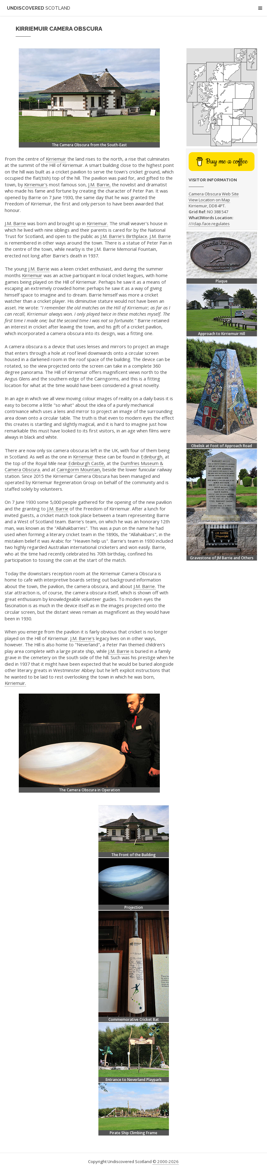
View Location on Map (209, 200)
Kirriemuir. (97, 223)
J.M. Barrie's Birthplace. (124, 236)
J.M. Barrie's (82, 638)
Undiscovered (38, 8)
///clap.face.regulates (209, 223)
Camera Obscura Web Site (214, 194)
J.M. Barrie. (145, 586)
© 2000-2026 (166, 1161)
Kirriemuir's (36, 184)
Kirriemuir (56, 159)
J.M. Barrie (15, 223)
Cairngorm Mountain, (79, 469)
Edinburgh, (152, 456)
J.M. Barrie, (99, 184)
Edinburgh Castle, (86, 463)
